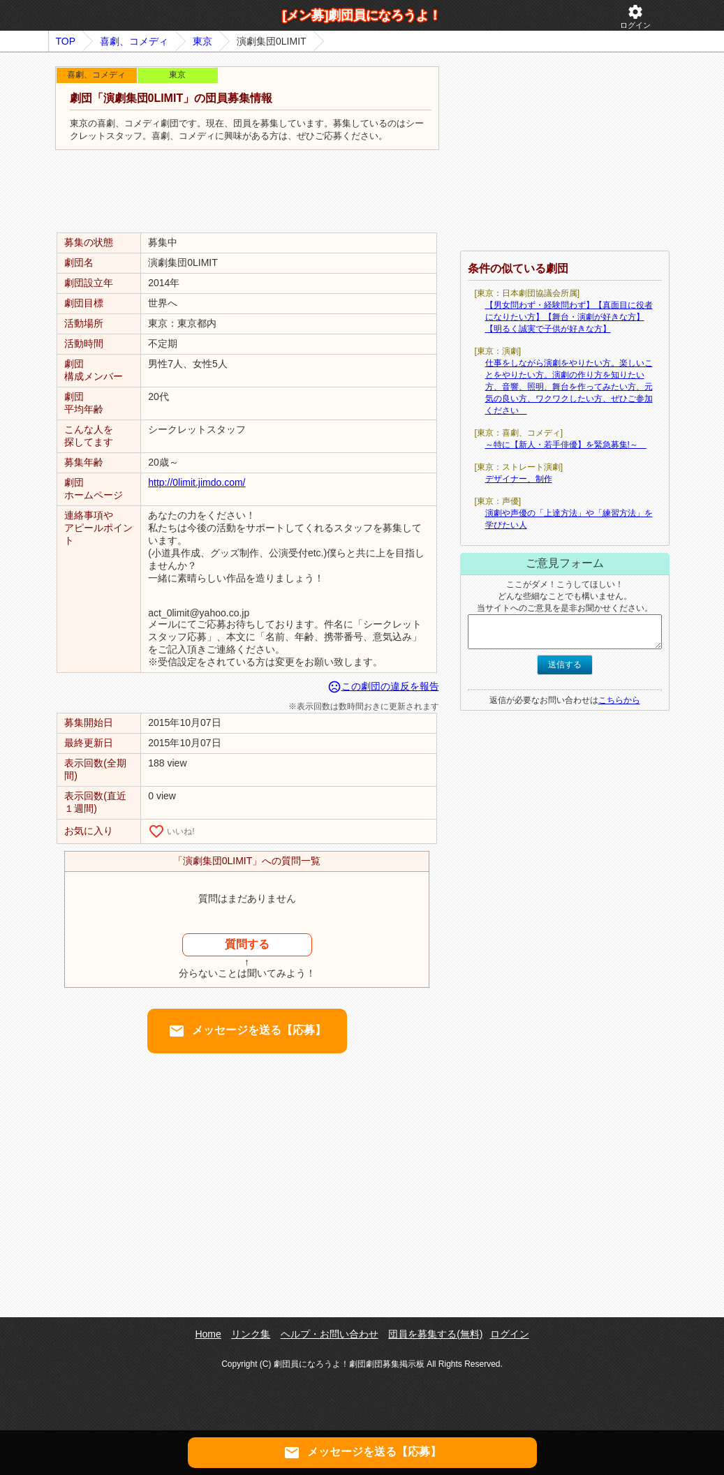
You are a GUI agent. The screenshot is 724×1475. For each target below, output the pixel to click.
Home (208, 1334)
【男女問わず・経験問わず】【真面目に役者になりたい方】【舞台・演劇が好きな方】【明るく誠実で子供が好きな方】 (569, 317)
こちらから (619, 700)
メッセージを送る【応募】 (247, 1031)
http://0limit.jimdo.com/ (196, 482)
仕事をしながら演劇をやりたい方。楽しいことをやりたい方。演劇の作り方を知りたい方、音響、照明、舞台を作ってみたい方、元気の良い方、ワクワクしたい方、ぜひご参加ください (569, 386)
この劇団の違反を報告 (383, 686)
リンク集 (250, 1334)
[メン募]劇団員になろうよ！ (362, 15)
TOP (66, 41)
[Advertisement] (247, 192)
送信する (565, 664)
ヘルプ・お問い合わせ (329, 1334)
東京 (202, 41)
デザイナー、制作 (518, 479)
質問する (247, 944)
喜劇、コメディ (134, 41)
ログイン (635, 16)
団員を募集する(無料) (435, 1334)
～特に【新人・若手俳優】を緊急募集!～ (566, 445)
